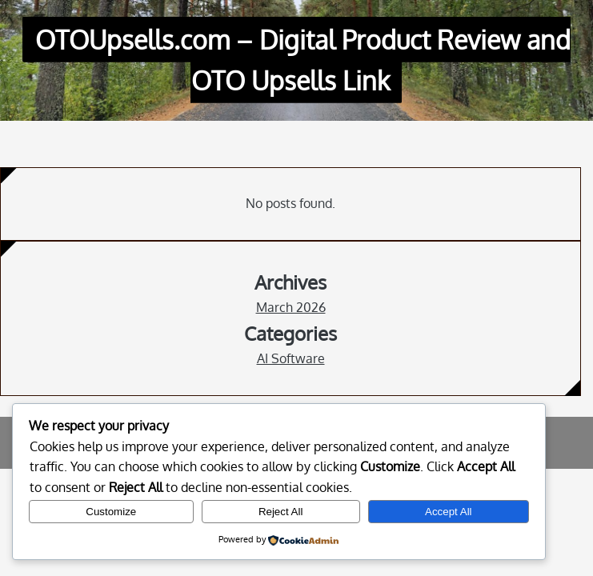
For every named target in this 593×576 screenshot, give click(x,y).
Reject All (280, 512)
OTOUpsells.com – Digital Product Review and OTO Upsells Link (303, 60)
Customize (111, 512)
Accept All (448, 512)
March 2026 (291, 307)
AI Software (291, 358)
